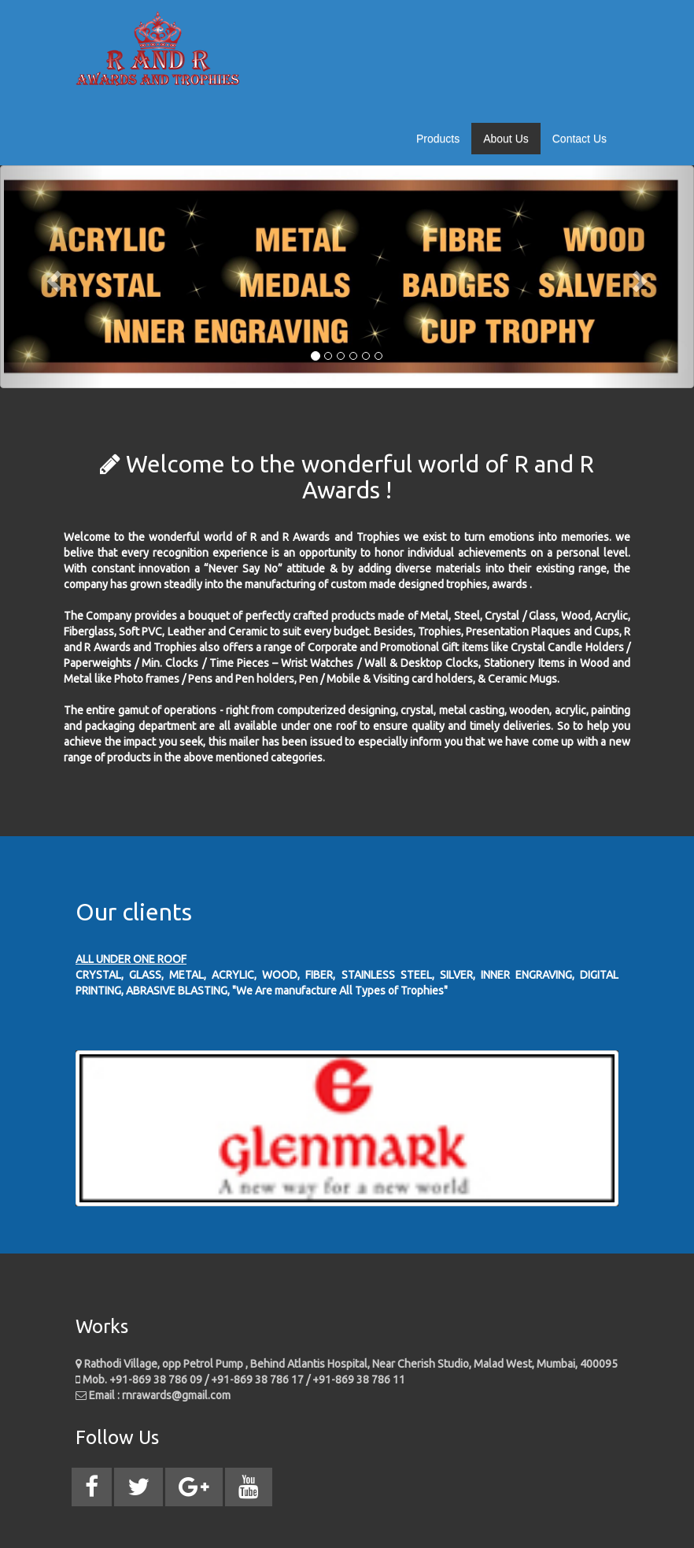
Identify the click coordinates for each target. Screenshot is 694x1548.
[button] (52, 276)
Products (438, 138)
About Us (506, 138)
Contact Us (579, 138)
